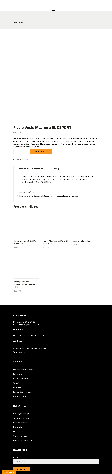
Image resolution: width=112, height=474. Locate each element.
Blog (14, 395)
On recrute (17, 350)
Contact (16, 346)
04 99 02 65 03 (20, 315)
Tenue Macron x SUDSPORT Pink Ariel (55, 205)
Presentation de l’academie (23, 333)
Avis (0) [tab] (56, 132)
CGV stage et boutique (21, 377)
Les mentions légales (21, 341)
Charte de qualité (19, 359)
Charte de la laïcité (20, 399)
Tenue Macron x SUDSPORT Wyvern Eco (26, 205)
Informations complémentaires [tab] (31, 132)
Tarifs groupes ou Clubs (21, 381)
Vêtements (25, 122)
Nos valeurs (17, 337)
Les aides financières (20, 386)
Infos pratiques (18, 390)
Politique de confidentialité (22, 355)
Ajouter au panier (41, 115)
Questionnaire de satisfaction (24, 403)
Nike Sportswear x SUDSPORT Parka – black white (25, 247)
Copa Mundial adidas (82, 204)
